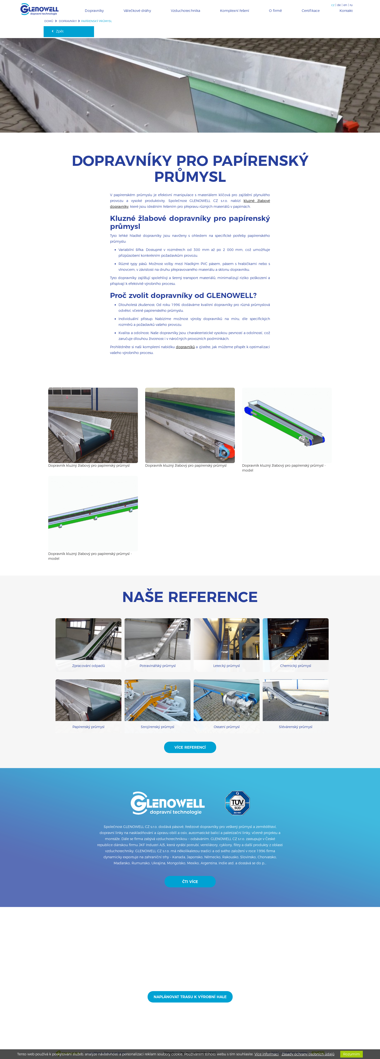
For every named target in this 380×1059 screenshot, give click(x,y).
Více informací (266, 1054)
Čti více (190, 881)
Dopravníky (68, 21)
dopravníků (185, 347)
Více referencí (190, 747)
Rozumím (351, 1054)
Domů (48, 21)
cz (332, 5)
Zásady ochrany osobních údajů (308, 1054)
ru (351, 5)
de (339, 5)
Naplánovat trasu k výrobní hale (190, 997)
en (345, 5)
